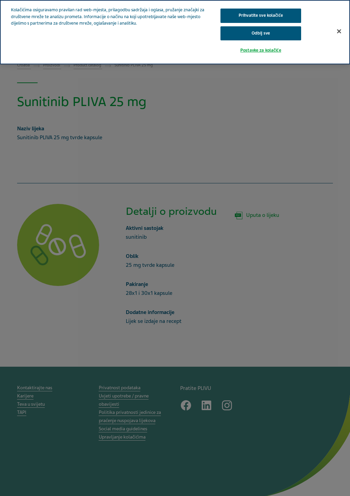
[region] (175, 32)
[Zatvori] (339, 31)
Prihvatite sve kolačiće (261, 15)
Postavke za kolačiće (260, 50)
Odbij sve (261, 33)
